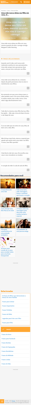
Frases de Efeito (7, 314)
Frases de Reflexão (7, 355)
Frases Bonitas (6, 343)
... (28, 73)
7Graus (13, 401)
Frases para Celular (8, 302)
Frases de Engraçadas (8, 347)
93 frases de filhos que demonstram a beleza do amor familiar (14, 296)
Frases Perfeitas (7, 310)
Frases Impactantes (8, 306)
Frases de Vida (6, 364)
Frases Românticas (7, 351)
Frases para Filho (7, 323)
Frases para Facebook (8, 339)
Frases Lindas (6, 360)
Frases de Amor (6, 334)
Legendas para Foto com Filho (11, 318)
